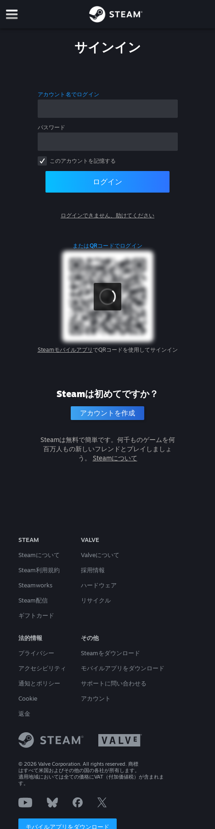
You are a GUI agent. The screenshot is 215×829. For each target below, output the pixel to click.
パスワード (52, 127)
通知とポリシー (39, 683)
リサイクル (96, 600)
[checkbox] (42, 161)
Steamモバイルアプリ (65, 349)
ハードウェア (99, 585)
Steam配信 (33, 600)
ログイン (107, 181)
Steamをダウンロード (110, 653)
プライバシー (36, 653)
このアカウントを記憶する (83, 160)
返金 (24, 713)
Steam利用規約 (39, 570)
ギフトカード (36, 615)
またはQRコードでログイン (107, 245)
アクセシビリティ (42, 668)
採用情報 (93, 570)
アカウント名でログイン (69, 94)
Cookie (27, 698)
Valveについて (100, 554)
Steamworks (35, 585)
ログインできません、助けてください (107, 215)
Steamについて (115, 458)
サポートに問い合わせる (114, 683)
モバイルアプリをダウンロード (122, 668)
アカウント (96, 698)
